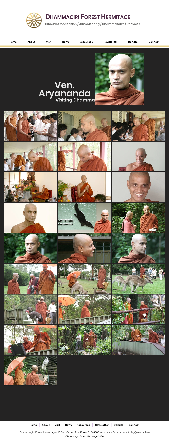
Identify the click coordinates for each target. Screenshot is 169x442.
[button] (86, 42)
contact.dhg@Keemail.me (135, 432)
